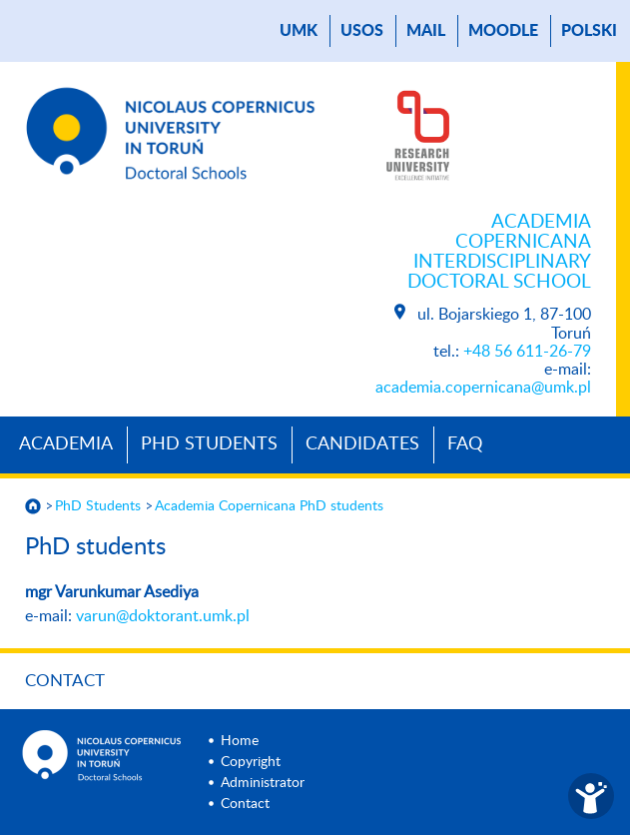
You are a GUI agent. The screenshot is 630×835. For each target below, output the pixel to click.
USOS (361, 31)
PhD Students (209, 444)
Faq (464, 444)
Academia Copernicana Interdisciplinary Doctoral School (499, 252)
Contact (65, 680)
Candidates (362, 444)
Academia (66, 444)
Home (240, 741)
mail (425, 31)
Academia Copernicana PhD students (269, 506)
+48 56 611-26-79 (527, 352)
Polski (589, 31)
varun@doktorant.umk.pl (163, 616)
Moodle (503, 31)
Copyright (251, 762)
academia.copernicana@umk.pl (483, 388)
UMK (298, 31)
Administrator (263, 783)
